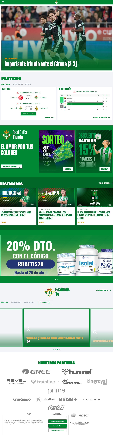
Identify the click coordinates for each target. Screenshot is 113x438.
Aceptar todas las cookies (57, 421)
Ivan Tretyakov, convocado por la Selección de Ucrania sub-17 (16, 210)
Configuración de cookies (57, 430)
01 (109, 32)
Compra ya (104, 165)
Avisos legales (77, 433)
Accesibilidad (100, 433)
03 (110, 40)
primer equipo (5, 81)
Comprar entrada (28, 110)
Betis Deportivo (18, 81)
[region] (35, 425)
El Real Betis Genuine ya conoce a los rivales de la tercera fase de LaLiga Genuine (93, 212)
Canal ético (106, 433)
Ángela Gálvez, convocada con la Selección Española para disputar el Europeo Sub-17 (55, 212)
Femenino (28, 81)
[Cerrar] (66, 417)
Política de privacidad (86, 433)
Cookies (93, 433)
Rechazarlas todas (57, 425)
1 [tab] (53, 346)
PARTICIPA (68, 165)
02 (110, 37)
